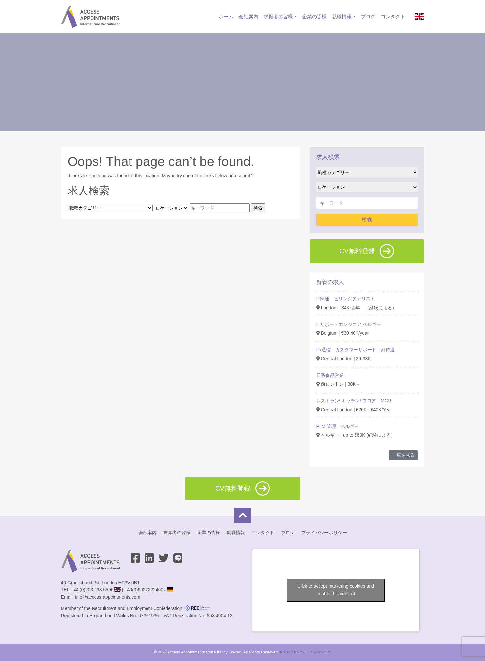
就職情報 (342, 16)
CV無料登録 (366, 251)
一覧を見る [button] (403, 455)
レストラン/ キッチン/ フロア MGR (353, 400)
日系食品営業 (330, 375)
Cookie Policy (319, 652)
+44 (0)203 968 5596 (92, 589)
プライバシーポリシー (324, 532)
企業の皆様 (314, 16)
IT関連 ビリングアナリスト (345, 298)
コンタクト (393, 16)
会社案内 (248, 16)
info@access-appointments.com (107, 597)
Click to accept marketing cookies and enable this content (335, 590)
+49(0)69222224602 (145, 589)
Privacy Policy (292, 652)
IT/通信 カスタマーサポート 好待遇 (355, 349)
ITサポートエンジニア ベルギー (348, 324)
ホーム (226, 16)
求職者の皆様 (278, 16)
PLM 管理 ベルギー (337, 426)
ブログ (368, 16)
